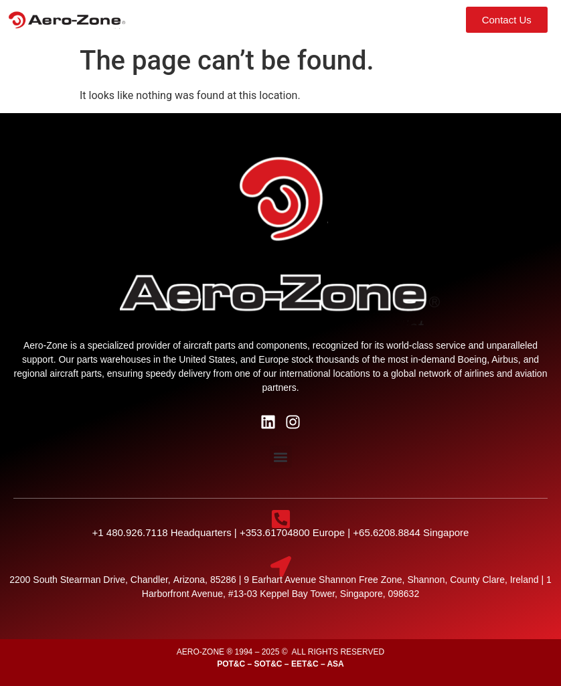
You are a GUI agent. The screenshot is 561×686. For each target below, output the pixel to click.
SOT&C (268, 664)
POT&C (231, 664)
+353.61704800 (275, 532)
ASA (335, 664)
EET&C (305, 664)
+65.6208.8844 (388, 532)
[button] (368, 20)
